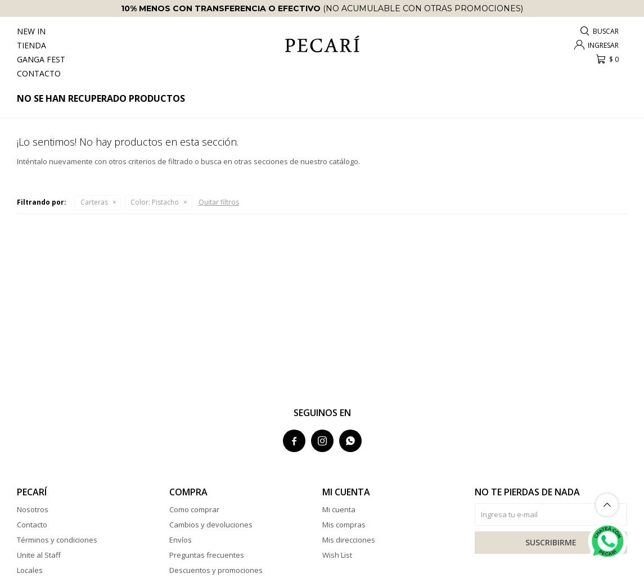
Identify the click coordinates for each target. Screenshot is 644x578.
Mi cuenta (338, 509)
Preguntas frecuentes (206, 555)
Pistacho (154, 202)
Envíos (180, 540)
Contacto (39, 73)
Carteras (94, 202)
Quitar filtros (219, 202)
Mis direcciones (348, 540)
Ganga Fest (41, 59)
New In (31, 31)
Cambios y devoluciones (211, 525)
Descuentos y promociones (216, 570)
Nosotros (32, 509)
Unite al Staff (39, 555)
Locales (30, 570)
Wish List (337, 555)
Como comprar (194, 509)
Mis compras (344, 525)
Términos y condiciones (57, 540)
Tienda (31, 45)
